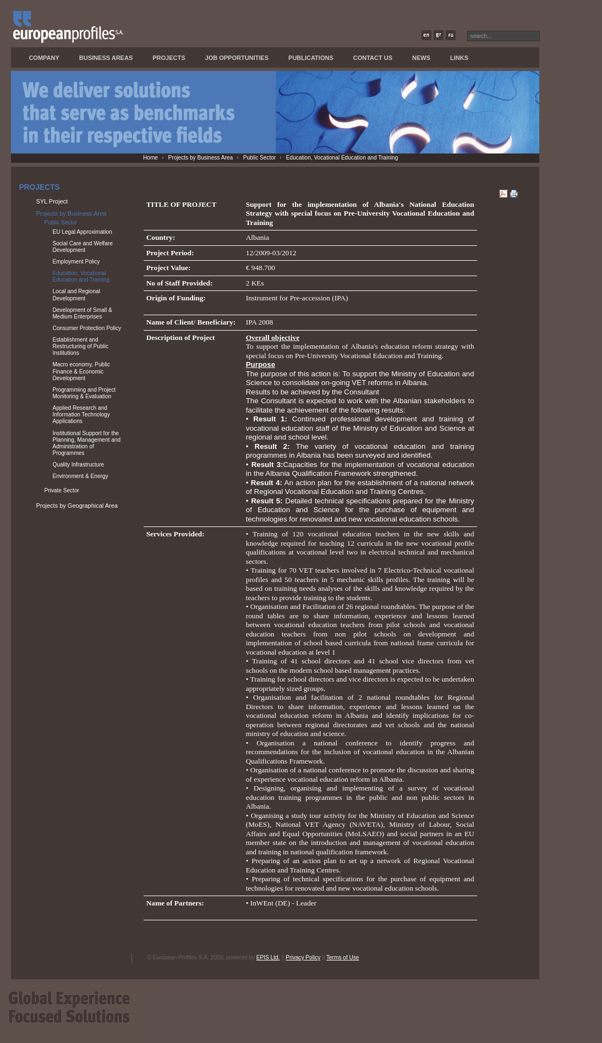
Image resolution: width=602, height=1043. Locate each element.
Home (150, 158)
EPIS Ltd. (268, 957)
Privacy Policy (303, 957)
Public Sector (259, 158)
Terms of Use (342, 957)
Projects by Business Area (200, 158)
